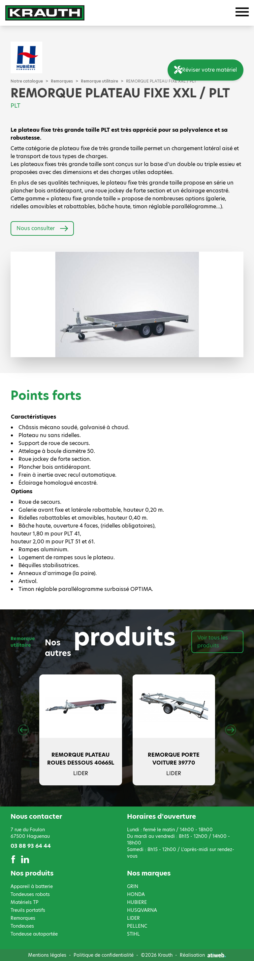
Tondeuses (22, 926)
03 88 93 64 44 (31, 846)
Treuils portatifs (28, 910)
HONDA (136, 894)
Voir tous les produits (212, 641)
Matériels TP (25, 902)
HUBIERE (137, 902)
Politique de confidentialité (104, 955)
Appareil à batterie (32, 886)
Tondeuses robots (30, 894)
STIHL (133, 934)
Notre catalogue (27, 81)
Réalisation (203, 955)
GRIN (132, 886)
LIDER (133, 918)
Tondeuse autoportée (34, 934)
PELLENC (137, 926)
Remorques (62, 81)
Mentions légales (47, 955)
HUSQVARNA (142, 910)
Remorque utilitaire (99, 81)
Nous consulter (42, 228)
